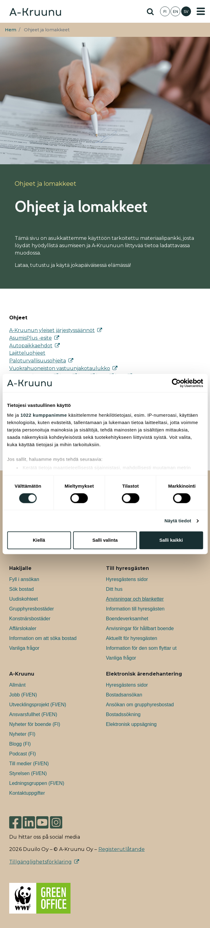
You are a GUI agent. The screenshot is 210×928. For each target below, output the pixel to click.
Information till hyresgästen (135, 608)
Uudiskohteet (23, 599)
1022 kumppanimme (44, 415)
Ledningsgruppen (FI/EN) (36, 783)
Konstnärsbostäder (29, 618)
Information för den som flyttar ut (141, 648)
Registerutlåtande (121, 849)
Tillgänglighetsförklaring (40, 862)
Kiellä (39, 540)
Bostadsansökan (124, 694)
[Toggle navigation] (200, 11)
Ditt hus (114, 589)
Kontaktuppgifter (27, 793)
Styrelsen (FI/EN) (28, 773)
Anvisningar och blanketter (135, 599)
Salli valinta (105, 540)
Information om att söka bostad (43, 638)
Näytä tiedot (178, 520)
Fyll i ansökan (24, 579)
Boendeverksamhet (127, 618)
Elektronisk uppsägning (131, 724)
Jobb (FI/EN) (23, 694)
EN (175, 11)
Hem (10, 30)
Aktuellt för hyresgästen (131, 638)
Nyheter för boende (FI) (34, 724)
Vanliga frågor (24, 648)
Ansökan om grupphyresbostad (140, 704)
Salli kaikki (171, 540)
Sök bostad (21, 589)
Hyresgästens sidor (127, 579)
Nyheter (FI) (22, 734)
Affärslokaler (22, 628)
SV (186, 11)
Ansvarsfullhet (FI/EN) (33, 714)
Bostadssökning (123, 714)
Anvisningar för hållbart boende (140, 628)
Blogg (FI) (20, 744)
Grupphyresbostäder (31, 608)
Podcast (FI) (22, 753)
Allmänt (17, 685)
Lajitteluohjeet (27, 353)
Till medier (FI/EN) (29, 763)
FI (164, 11)
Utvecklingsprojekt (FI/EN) (37, 704)
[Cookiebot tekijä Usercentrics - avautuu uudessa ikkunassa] (176, 383)
